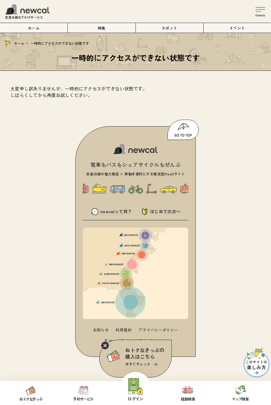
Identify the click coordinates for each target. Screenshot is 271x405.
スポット (169, 28)
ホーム (19, 43)
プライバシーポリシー (158, 329)
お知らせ (101, 329)
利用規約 (123, 329)
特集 (102, 28)
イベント (237, 28)
